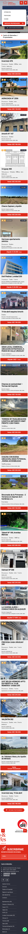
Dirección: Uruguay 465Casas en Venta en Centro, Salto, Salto (10, 177)
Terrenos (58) (5, 923)
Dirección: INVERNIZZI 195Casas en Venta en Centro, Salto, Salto (10, 799)
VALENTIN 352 (7, 720)
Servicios (4, 889)
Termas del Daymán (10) (8, 929)
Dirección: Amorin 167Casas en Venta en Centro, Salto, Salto (10, 140)
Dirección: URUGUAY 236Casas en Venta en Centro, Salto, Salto (10, 652)
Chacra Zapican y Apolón (12, 206)
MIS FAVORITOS (6, 897)
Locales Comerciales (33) (8, 918)
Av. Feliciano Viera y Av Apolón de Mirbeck (14, 758)
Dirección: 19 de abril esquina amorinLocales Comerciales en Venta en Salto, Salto (11, 318)
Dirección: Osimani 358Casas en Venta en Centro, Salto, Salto (10, 578)
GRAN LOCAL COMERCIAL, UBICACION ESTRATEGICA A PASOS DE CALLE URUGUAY (13, 349)
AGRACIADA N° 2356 (10, 99)
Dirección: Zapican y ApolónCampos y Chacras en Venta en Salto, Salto (11, 210)
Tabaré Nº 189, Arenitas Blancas (11, 534)
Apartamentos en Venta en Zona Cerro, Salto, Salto (12, 691)
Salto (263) (5, 926)
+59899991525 (7, 876)
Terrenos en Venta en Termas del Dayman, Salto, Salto (13, 504)
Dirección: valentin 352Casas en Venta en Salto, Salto (8, 727)
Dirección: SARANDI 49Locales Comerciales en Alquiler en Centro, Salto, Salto (13, 355)
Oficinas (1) (5, 921)
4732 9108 (13, 876)
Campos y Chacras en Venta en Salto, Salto (11, 466)
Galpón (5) (4, 912)
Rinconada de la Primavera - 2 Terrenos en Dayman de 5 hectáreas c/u (14, 497)
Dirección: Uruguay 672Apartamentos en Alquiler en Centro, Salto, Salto (12, 247)
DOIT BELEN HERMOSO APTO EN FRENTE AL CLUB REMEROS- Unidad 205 (13, 684)
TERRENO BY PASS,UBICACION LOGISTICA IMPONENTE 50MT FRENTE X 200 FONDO (14, 421)
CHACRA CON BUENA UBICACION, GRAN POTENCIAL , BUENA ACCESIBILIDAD (14, 459)
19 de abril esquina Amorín (12, 312)
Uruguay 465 (7, 169)
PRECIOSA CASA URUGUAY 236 (12, 644)
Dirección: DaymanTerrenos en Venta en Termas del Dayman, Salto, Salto (13, 390)
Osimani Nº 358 (8, 570)
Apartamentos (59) (7, 904)
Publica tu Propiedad (7, 892)
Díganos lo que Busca (7, 895)
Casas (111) (5, 910)
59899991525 (6, 878)
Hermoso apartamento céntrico (11, 241)
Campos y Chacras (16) (8, 907)
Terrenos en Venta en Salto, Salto (9, 428)
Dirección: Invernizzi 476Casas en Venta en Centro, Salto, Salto (10, 69)
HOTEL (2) (4, 915)
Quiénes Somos (6, 886)
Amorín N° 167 (7, 134)
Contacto (4, 900)
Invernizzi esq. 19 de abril (12, 793)
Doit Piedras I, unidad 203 (12, 277)
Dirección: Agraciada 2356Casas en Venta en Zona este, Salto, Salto (10, 104)
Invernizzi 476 (7, 61)
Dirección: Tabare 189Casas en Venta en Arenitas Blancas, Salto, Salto (12, 541)
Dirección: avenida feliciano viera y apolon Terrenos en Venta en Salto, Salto (11, 762)
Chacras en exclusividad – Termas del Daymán (12, 385)
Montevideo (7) (6, 932)
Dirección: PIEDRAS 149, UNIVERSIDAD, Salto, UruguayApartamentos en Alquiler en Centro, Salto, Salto (13, 282)
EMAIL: (14, 859)
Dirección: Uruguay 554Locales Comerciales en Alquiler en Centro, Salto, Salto (13, 613)
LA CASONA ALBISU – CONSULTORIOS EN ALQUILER (14, 609)
